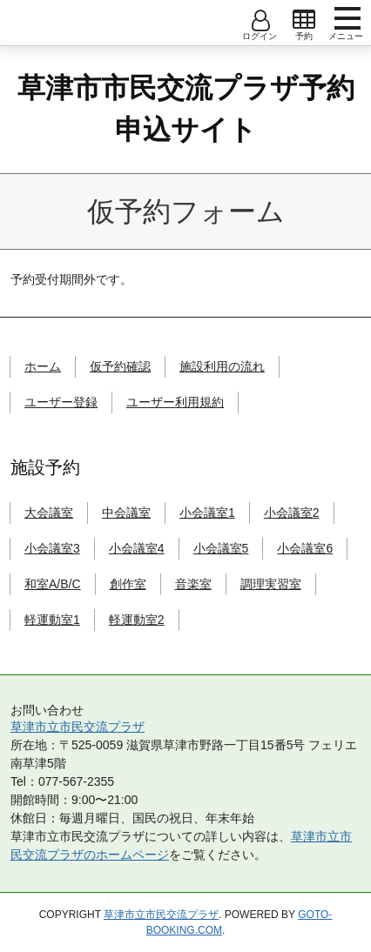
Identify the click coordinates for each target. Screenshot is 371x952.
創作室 (128, 584)
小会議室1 (207, 513)
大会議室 (48, 513)
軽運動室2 (137, 620)
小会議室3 (52, 548)
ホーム (42, 366)
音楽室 (193, 584)
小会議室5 (221, 548)
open (304, 20)
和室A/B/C (52, 584)
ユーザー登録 (61, 402)
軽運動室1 (52, 620)
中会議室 (126, 513)
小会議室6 (305, 548)
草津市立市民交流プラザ (77, 727)
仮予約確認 (120, 366)
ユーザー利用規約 (175, 402)
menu (347, 18)
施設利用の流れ (222, 366)
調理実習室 (270, 584)
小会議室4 (137, 548)
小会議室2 (292, 513)
